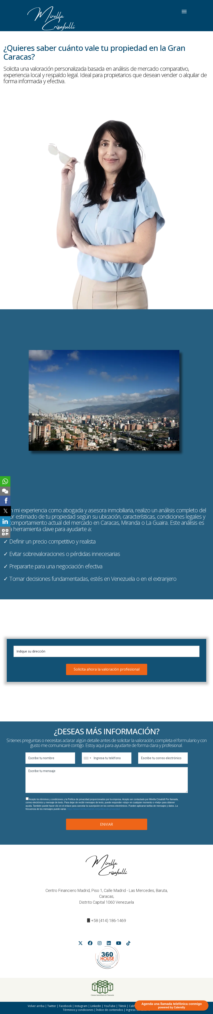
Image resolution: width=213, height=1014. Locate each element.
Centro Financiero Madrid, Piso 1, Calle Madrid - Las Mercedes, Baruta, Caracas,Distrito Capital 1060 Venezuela (107, 896)
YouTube (109, 1006)
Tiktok (122, 1006)
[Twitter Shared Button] (5, 511)
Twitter (51, 1006)
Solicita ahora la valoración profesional (107, 669)
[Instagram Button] (100, 944)
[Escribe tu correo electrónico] (163, 758)
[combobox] (87, 758)
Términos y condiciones (78, 1010)
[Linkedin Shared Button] (5, 521)
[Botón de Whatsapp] (5, 481)
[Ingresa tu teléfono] (106, 758)
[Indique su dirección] (106, 651)
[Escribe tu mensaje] (106, 780)
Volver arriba (36, 1006)
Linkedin (95, 1006)
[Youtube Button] (118, 944)
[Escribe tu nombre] (50, 758)
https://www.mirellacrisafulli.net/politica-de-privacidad (93, 809)
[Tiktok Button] (128, 944)
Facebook (65, 1006)
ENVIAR (106, 824)
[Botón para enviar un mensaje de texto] (5, 491)
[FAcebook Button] (90, 944)
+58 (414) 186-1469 (108, 920)
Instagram (81, 1006)
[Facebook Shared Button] (5, 501)
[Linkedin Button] (109, 944)
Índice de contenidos (109, 1010)
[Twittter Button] (80, 944)
